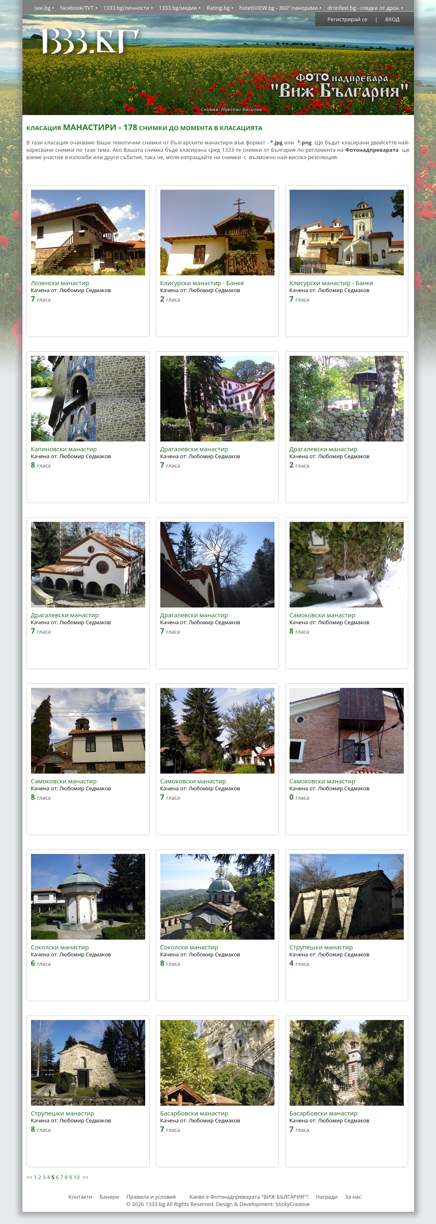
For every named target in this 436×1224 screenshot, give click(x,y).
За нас (353, 1196)
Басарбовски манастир (194, 1113)
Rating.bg (218, 7)
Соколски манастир (60, 947)
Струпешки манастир (321, 947)
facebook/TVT (76, 7)
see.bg (43, 7)
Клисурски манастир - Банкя (202, 282)
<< (30, 1177)
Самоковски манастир (323, 615)
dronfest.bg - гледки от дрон (363, 7)
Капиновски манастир (64, 449)
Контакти (80, 1196)
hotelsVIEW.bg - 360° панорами (278, 7)
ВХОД (392, 19)
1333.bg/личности (126, 7)
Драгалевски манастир (194, 449)
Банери (110, 1196)
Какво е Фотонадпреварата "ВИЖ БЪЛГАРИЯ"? (248, 1196)
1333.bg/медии (178, 7)
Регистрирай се (347, 19)
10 (76, 1177)
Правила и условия (151, 1196)
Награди (326, 1196)
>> (85, 1177)
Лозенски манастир (60, 282)
